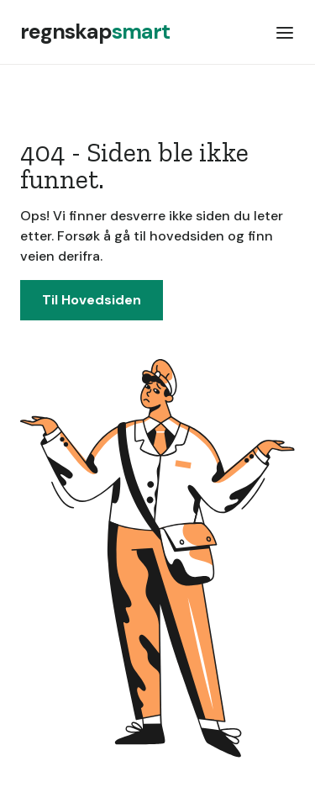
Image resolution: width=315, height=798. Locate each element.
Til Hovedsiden (91, 300)
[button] (285, 32)
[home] (95, 32)
